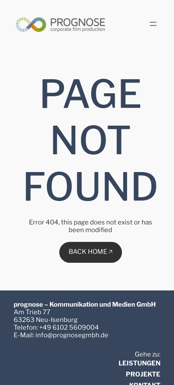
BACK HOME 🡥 (91, 252)
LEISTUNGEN (139, 363)
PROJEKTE (143, 374)
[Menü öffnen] (153, 24)
